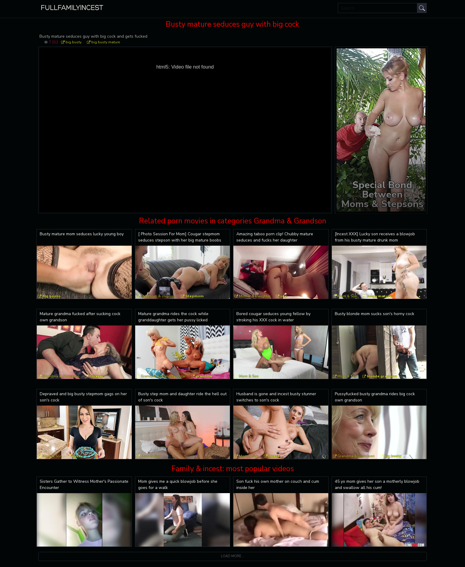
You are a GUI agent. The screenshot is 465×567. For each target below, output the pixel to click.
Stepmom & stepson (158, 296)
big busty (74, 42)
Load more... (232, 556)
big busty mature (105, 42)
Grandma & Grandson (60, 376)
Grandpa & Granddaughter (163, 376)
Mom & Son (347, 296)
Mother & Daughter (254, 296)
